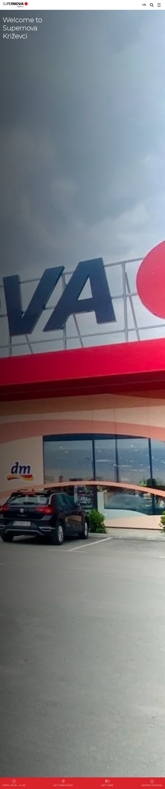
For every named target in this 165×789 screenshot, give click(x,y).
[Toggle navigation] (159, 5)
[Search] (152, 5)
